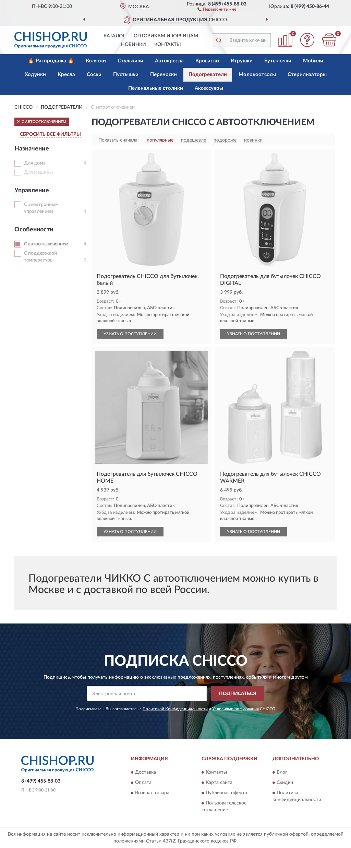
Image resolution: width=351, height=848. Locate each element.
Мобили (313, 60)
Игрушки (242, 60)
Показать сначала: (118, 140)
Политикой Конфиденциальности (175, 709)
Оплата (143, 782)
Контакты (167, 44)
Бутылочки (277, 60)
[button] (216, 9)
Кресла (66, 74)
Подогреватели (208, 74)
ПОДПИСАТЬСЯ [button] (237, 693)
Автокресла (169, 60)
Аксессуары (209, 88)
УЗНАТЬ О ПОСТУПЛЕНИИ (130, 334)
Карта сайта (219, 782)
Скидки (285, 782)
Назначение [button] (31, 149)
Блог (282, 772)
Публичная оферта (226, 792)
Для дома (35, 163)
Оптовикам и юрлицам (166, 36)
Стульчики (130, 60)
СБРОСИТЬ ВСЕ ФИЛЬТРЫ (50, 134)
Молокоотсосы (257, 74)
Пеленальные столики (155, 88)
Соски (94, 74)
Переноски (163, 74)
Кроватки (207, 60)
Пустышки (125, 74)
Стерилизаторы (307, 74)
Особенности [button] (33, 230)
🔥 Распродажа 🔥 (51, 60)
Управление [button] (31, 190)
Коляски (96, 60)
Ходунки (35, 74)
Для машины (38, 172)
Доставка (145, 772)
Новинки (133, 44)
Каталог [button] (114, 36)
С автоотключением (46, 244)
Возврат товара (152, 792)
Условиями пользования (235, 709)
